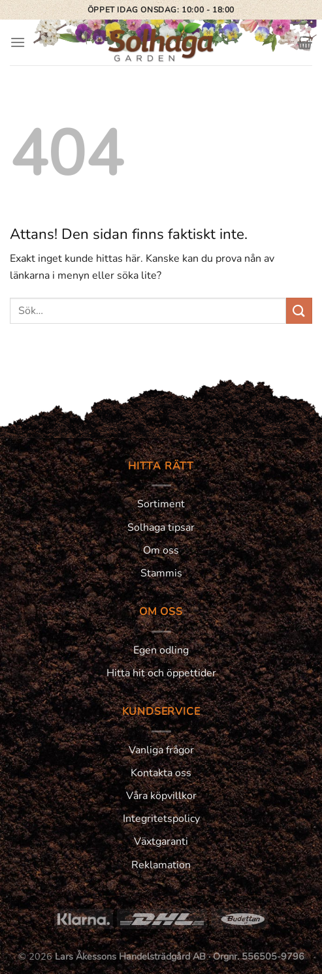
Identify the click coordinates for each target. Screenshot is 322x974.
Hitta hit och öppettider (161, 673)
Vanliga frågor (161, 750)
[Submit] (299, 310)
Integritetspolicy (161, 818)
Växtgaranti (161, 841)
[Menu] (17, 42)
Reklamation (161, 865)
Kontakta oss (161, 773)
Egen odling (161, 650)
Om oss (161, 550)
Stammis (161, 573)
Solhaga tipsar (161, 527)
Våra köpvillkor (161, 796)
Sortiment (161, 504)
